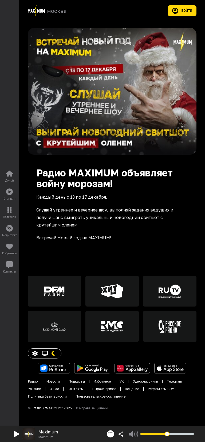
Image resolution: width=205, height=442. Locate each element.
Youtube (34, 389)
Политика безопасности (47, 396)
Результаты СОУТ (162, 389)
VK (122, 381)
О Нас (54, 389)
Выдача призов (104, 389)
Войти (182, 10)
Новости (53, 381)
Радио (33, 381)
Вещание (132, 389)
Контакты (76, 389)
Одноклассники (145, 381)
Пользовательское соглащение (100, 396)
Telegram (174, 381)
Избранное (102, 381)
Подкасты (77, 381)
